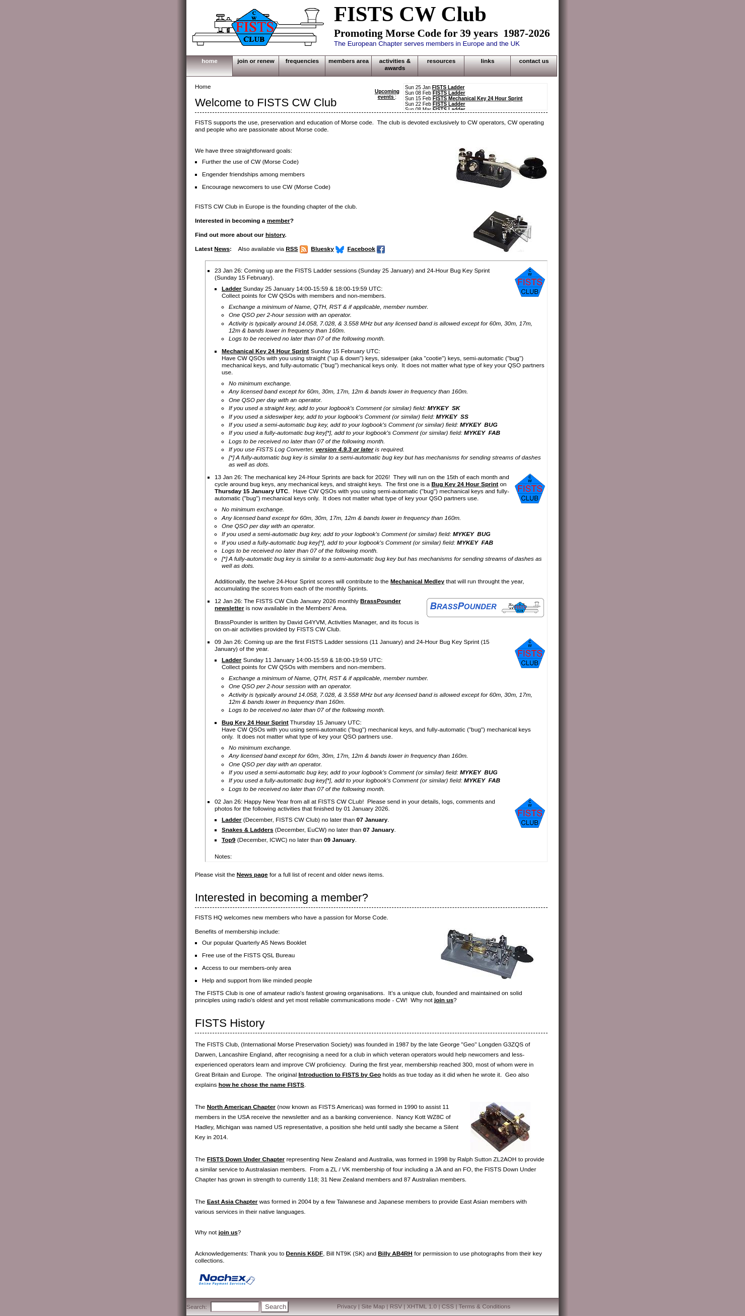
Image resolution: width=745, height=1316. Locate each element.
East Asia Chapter (232, 1201)
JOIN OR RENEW (256, 60)
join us (443, 1000)
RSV (396, 1306)
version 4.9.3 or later (344, 449)
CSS (448, 1306)
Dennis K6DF (304, 1253)
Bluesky (322, 248)
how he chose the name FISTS (261, 1084)
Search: (196, 1306)
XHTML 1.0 (422, 1306)
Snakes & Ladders (248, 829)
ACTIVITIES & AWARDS (395, 64)
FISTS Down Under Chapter (246, 1159)
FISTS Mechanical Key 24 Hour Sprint (478, 98)
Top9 (228, 839)
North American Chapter (241, 1106)
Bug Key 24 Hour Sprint (464, 484)
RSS (292, 248)
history (275, 234)
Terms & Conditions (485, 1306)
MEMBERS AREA (348, 60)
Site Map (373, 1306)
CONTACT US (534, 60)
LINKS (488, 60)
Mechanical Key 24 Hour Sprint (265, 351)
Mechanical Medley (417, 581)
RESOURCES (441, 60)
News (222, 248)
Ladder (231, 288)
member (278, 220)
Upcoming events (387, 94)
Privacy (347, 1306)
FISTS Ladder (448, 87)
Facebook (361, 248)
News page (252, 874)
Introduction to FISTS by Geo (340, 1074)
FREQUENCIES (302, 60)
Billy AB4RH (395, 1253)
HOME (209, 60)
